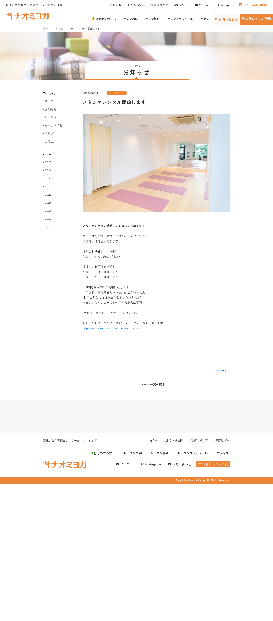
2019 (48, 210)
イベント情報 (54, 125)
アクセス (223, 453)
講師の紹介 (181, 5)
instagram (225, 5)
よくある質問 (136, 5)
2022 (48, 186)
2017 (48, 226)
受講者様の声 (160, 5)
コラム (49, 141)
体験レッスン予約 (258, 18)
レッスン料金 (160, 453)
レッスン (51, 117)
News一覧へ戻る (153, 384)
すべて (49, 101)
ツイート (221, 370)
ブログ (49, 133)
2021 (48, 194)
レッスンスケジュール (193, 453)
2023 (48, 178)
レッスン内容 (133, 453)
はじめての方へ (104, 453)
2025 (48, 162)
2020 (48, 202)
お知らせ (115, 5)
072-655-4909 (253, 5)
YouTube (203, 5)
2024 (48, 170)
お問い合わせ (226, 19)
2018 (48, 218)
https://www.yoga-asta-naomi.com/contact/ (112, 328)
